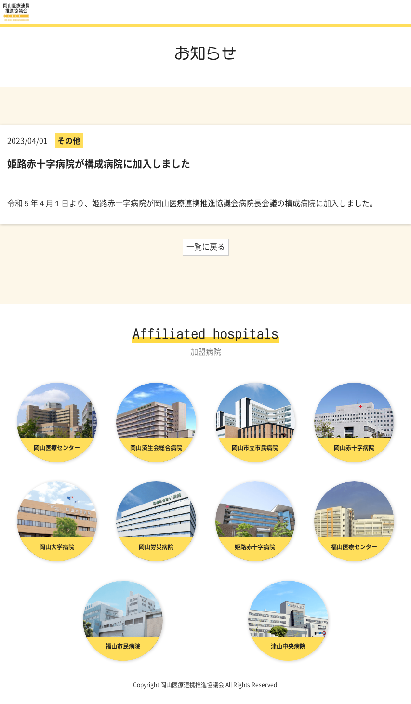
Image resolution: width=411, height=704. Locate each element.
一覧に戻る (205, 246)
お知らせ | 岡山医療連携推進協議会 (16, 12)
